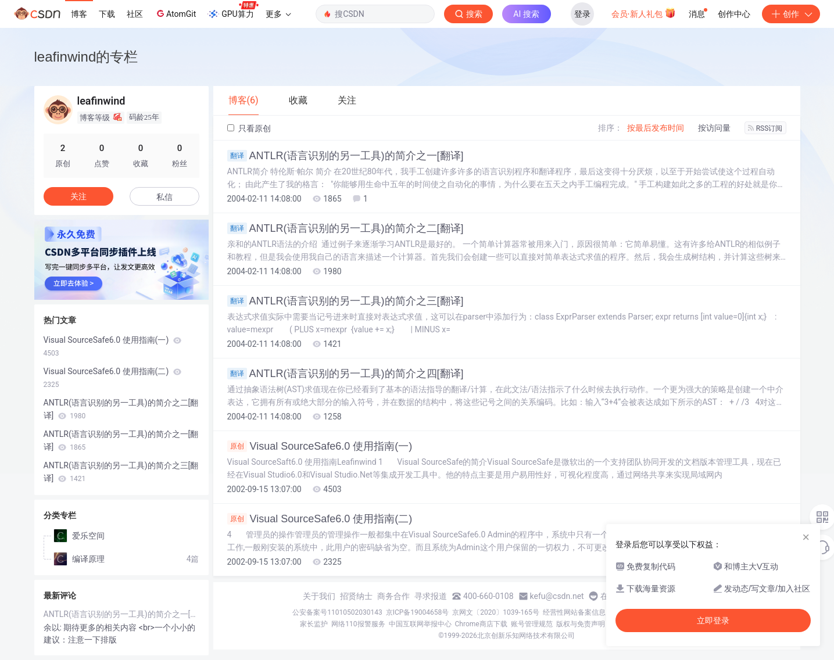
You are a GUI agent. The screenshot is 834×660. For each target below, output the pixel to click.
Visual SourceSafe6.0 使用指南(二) (320, 519)
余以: (54, 627)
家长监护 (314, 624)
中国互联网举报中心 (420, 624)
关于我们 (319, 596)
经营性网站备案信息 (574, 612)
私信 (164, 197)
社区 (135, 14)
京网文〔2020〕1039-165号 (495, 612)
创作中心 (734, 14)
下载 (107, 14)
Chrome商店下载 (481, 624)
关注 (78, 196)
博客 (79, 14)
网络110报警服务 (358, 624)
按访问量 (714, 127)
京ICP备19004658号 (417, 612)
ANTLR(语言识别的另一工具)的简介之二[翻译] (345, 228)
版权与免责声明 (580, 624)
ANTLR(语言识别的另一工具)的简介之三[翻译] (345, 301)
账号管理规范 (532, 624)
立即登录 (713, 620)
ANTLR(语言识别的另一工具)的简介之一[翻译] (345, 156)
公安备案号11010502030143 (337, 612)
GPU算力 (232, 10)
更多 (278, 14)
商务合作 (393, 596)
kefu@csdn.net (557, 596)
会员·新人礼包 (643, 13)
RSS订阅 (765, 128)
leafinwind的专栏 (86, 56)
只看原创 (249, 128)
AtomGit (175, 13)
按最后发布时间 (655, 127)
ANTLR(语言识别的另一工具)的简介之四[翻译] (345, 373)
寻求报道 (430, 596)
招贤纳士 (356, 596)
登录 (582, 14)
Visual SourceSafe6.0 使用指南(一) (320, 446)
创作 (791, 14)
